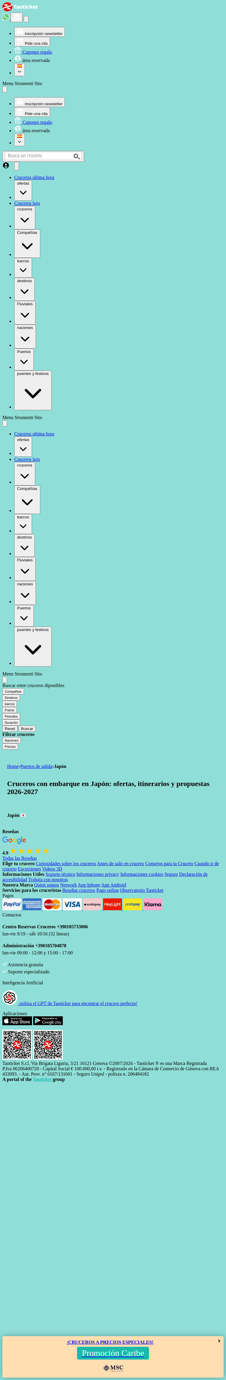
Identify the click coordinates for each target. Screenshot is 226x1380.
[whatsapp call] (6, 18)
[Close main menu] (4, 423)
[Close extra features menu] (4, 680)
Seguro (171, 874)
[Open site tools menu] (26, 19)
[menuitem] (39, 32)
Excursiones (29, 868)
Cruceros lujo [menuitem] (27, 203)
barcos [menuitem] (23, 267)
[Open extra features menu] (43, 156)
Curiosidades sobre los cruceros (66, 863)
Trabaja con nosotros (48, 879)
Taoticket (42, 1079)
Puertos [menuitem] (24, 359)
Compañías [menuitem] (27, 243)
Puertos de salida (36, 766)
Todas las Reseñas (19, 858)
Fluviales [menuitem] (25, 312)
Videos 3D (52, 868)
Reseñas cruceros (78, 890)
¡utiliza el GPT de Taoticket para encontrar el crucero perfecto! (69, 1003)
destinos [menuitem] (24, 289)
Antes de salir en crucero (120, 863)
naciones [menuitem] (25, 336)
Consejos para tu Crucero (169, 863)
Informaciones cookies (141, 874)
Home (13, 766)
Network (68, 884)
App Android (113, 884)
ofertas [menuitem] (23, 190)
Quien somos (46, 884)
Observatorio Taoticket (142, 890)
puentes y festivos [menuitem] (33, 389)
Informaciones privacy (97, 874)
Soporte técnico (60, 874)
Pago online (107, 890)
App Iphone (89, 884)
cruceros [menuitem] (25, 217)
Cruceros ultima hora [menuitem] (34, 177)
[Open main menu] (16, 166)
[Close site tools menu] (4, 89)
